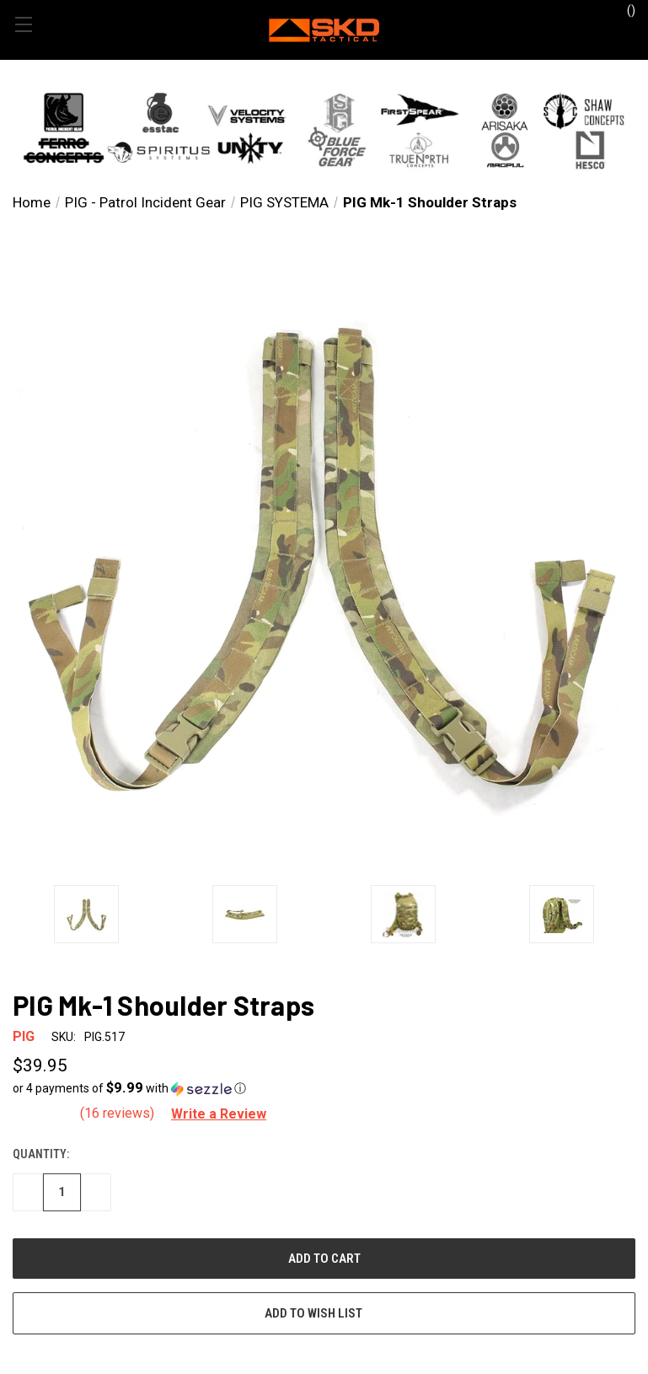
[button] (324, 130)
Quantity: (41, 1154)
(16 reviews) (119, 1113)
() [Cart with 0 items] (623, 9)
